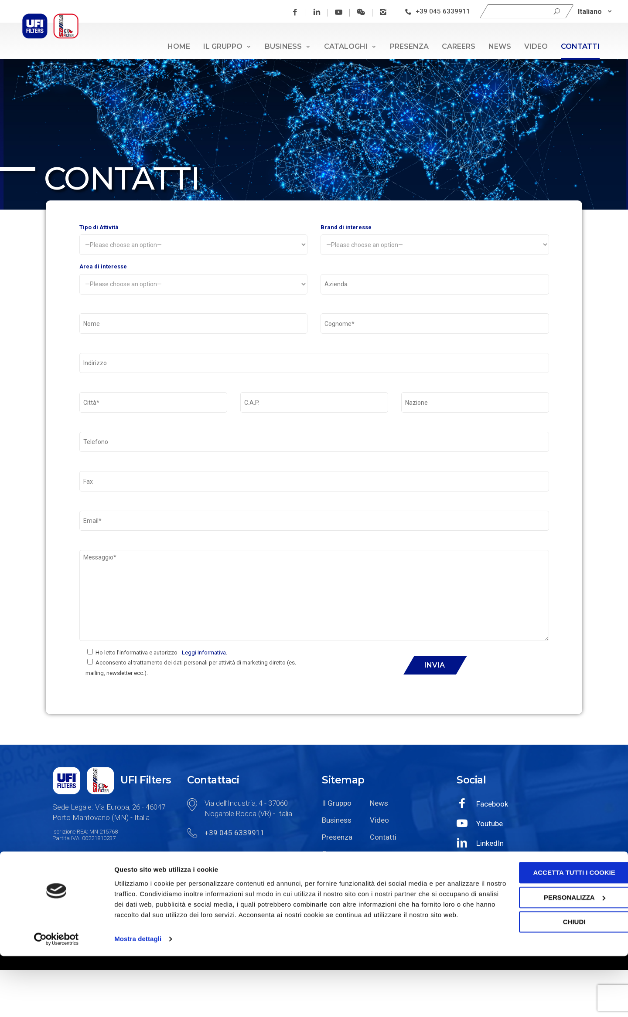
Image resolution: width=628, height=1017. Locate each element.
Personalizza (555, 948)
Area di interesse (193, 284)
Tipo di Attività (193, 241)
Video (536, 46)
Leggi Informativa (204, 699)
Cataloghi (350, 46)
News (499, 46)
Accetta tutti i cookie (555, 923)
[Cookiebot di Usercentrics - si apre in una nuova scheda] (56, 1000)
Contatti (580, 46)
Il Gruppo (227, 46)
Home (178, 46)
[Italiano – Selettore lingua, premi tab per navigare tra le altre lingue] (596, 11)
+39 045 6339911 (444, 11)
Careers (458, 46)
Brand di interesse (435, 241)
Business (288, 46)
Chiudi (555, 972)
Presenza (409, 46)
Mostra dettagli (137, 999)
